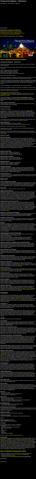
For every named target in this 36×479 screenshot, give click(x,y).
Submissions (17, 59)
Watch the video (22, 441)
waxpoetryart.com (11, 30)
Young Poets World (17, 32)
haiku (22, 93)
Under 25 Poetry (9, 32)
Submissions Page (16, 454)
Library (16, 299)
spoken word (27, 93)
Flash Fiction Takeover (16, 34)
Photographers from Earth (19, 33)
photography (2, 94)
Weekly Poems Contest (5, 95)
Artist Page (30, 234)
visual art (33, 93)
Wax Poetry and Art (4, 31)
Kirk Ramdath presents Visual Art (6, 33)
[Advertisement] (12, 9)
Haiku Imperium (18, 31)
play (6, 94)
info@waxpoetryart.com (18, 435)
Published (8, 59)
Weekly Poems (12, 31)
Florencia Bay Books (20, 98)
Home (2, 59)
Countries (2, 352)
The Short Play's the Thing (5, 34)
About (24, 59)
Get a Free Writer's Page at (11, 36)
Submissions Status (26, 288)
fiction (11, 94)
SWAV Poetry (3, 32)
